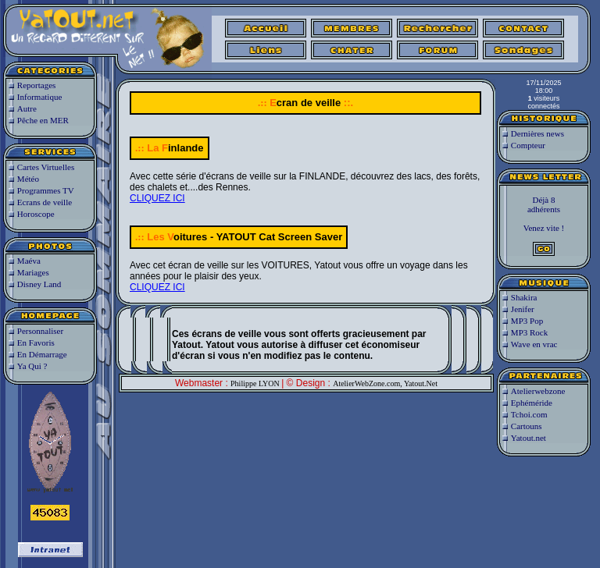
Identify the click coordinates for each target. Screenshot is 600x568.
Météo (28, 178)
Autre (27, 108)
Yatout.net (528, 437)
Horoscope (36, 213)
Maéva (29, 260)
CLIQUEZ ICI (157, 198)
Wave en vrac (534, 344)
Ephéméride (531, 402)
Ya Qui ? (32, 366)
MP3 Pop (527, 320)
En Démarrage (42, 354)
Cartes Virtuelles (45, 167)
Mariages (33, 272)
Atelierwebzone (538, 391)
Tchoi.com (529, 414)
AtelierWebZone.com (366, 383)
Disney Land (39, 284)
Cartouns (526, 426)
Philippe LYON (255, 383)
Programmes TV (45, 190)
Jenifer (522, 309)
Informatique (39, 96)
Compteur (528, 145)
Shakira (524, 297)
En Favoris (36, 342)
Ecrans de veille (44, 202)
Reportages (36, 85)
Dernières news (537, 133)
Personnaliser (40, 330)
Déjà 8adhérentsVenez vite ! (544, 225)
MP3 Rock (529, 332)
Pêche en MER (43, 120)
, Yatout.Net (419, 383)
